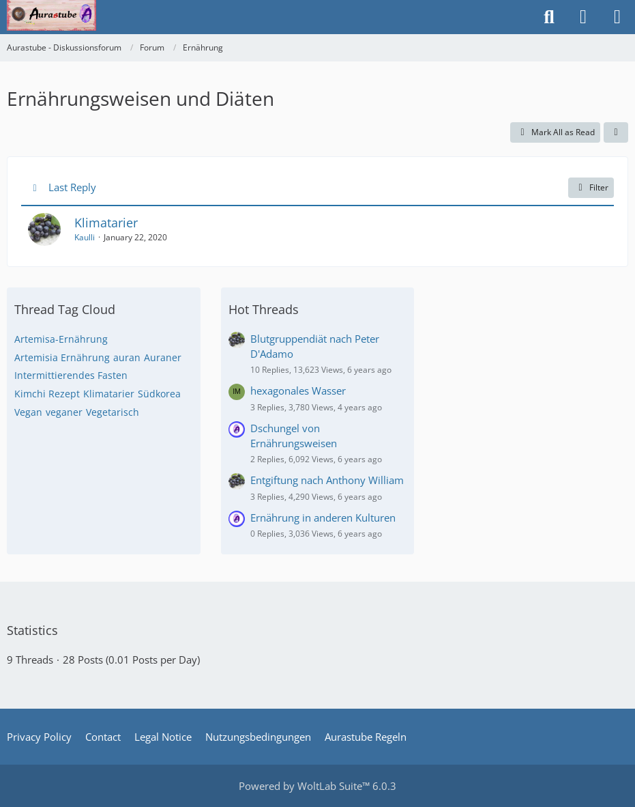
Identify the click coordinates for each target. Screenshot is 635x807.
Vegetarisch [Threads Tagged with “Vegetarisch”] (112, 412)
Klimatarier (106, 222)
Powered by (317, 786)
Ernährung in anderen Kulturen (323, 517)
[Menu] (617, 17)
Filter (591, 187)
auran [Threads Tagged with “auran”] (127, 357)
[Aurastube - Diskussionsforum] (51, 13)
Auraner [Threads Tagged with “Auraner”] (162, 357)
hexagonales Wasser (298, 390)
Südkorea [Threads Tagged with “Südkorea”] (159, 393)
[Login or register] (583, 17)
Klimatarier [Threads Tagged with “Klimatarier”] (108, 393)
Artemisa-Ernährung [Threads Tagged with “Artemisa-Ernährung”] (61, 338)
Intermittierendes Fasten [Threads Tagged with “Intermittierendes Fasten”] (71, 375)
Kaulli (84, 237)
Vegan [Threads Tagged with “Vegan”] (28, 412)
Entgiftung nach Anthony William (327, 480)
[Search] (549, 17)
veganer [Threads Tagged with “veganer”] (64, 412)
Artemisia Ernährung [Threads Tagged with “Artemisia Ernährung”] (62, 357)
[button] (616, 132)
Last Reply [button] (72, 187)
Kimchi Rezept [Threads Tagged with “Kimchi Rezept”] (47, 393)
